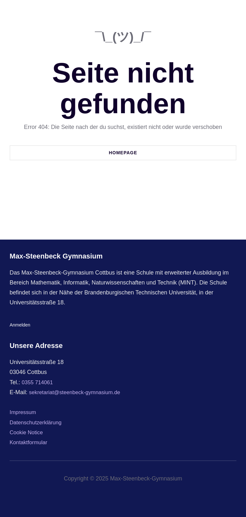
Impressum (24, 412)
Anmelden (20, 324)
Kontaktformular (30, 442)
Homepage (123, 152)
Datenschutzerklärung (37, 422)
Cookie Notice (27, 432)
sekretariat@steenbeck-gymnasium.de (78, 392)
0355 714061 (38, 382)
